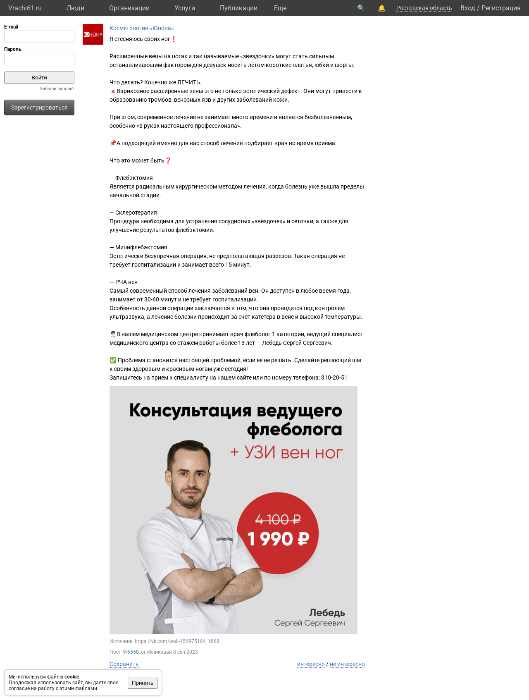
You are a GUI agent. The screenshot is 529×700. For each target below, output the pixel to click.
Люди (75, 8)
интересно (311, 664)
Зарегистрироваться (39, 107)
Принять (142, 683)
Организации (129, 8)
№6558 (130, 652)
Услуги (184, 8)
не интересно (347, 664)
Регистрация (501, 8)
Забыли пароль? (57, 88)
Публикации (238, 8)
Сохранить (124, 664)
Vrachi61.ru (25, 8)
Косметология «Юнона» (142, 28)
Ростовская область (424, 8)
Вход (467, 8)
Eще (280, 8)
